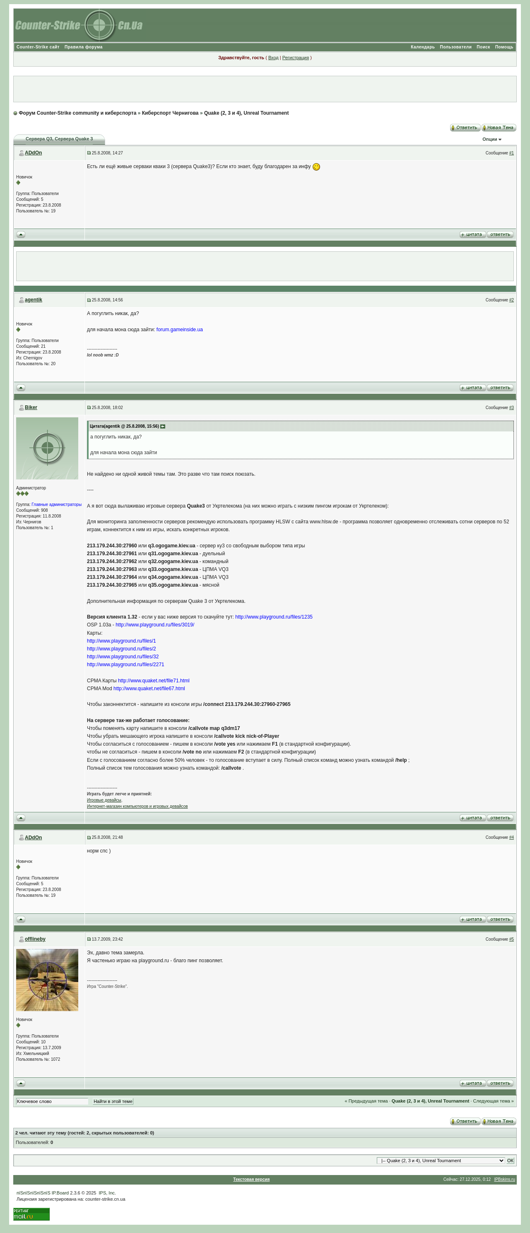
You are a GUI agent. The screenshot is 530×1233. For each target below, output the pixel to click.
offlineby (35, 939)
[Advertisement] (265, 89)
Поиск (483, 47)
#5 (511, 939)
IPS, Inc (107, 1192)
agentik (33, 300)
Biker (31, 407)
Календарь (423, 47)
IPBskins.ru (504, 1179)
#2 (511, 300)
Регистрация (295, 57)
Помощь (504, 47)
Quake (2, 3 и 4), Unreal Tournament (246, 113)
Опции (489, 139)
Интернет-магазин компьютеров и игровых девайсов (137, 806)
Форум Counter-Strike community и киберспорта (77, 113)
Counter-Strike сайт (38, 47)
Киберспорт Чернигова (170, 113)
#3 (511, 407)
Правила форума (84, 47)
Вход (273, 57)
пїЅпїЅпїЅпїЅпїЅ (34, 1192)
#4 (511, 837)
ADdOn (33, 153)
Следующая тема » (493, 1100)
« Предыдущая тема (366, 1100)
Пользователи (456, 47)
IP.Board (60, 1192)
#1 (511, 153)
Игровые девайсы (104, 800)
